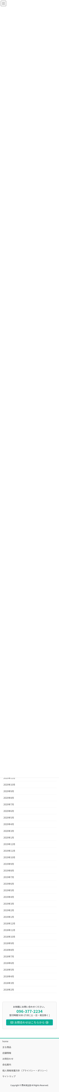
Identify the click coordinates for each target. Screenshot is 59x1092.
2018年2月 (8, 989)
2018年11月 (9, 930)
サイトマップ (9, 1076)
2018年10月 (9, 936)
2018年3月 (8, 983)
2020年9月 (8, 791)
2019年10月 (9, 857)
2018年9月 (8, 943)
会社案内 (6, 1064)
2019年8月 (8, 870)
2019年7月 (8, 877)
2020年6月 (8, 811)
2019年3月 (8, 903)
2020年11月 (9, 778)
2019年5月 (8, 890)
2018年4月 (8, 976)
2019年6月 (8, 883)
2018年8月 (8, 949)
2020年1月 (8, 837)
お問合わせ (7, 1058)
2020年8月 (8, 797)
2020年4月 (8, 824)
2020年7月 (8, 804)
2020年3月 (8, 830)
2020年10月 (9, 784)
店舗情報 (6, 1052)
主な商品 (6, 1047)
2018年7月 (8, 956)
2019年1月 (8, 916)
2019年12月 (9, 844)
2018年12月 (9, 923)
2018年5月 (8, 969)
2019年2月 (8, 910)
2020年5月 (8, 817)
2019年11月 (9, 850)
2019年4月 (8, 896)
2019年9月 (8, 863)
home (5, 1041)
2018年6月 (8, 963)
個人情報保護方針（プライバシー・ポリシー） (25, 1070)
